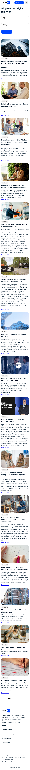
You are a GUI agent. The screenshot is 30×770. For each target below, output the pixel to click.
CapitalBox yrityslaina (7, 755)
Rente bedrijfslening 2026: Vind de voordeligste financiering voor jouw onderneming (14, 142)
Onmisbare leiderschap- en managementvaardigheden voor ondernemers (13, 519)
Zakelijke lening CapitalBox (21, 757)
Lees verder (5, 79)
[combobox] (15, 18)
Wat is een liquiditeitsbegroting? (13, 647)
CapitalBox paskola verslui (8, 759)
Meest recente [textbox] (7, 26)
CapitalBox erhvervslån (7, 757)
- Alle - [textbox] (5, 19)
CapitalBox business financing (9, 761)
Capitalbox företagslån (21, 755)
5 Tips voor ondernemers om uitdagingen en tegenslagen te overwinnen (13, 475)
